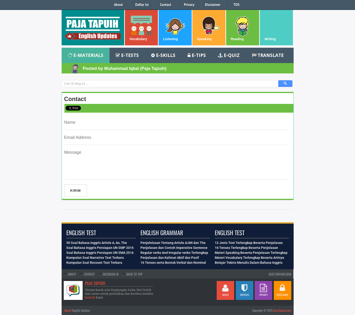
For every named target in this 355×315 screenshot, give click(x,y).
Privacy (189, 4)
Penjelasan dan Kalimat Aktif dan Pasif (169, 258)
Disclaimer (213, 4)
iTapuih (68, 310)
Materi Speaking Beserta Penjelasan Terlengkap (251, 253)
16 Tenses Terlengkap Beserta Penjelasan (246, 248)
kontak (90, 297)
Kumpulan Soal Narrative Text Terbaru (95, 258)
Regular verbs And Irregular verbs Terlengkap (174, 253)
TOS (236, 4)
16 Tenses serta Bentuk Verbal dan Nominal (173, 262)
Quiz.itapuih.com (282, 310)
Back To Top (134, 274)
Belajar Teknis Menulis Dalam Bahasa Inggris (249, 262)
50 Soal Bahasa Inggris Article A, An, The (96, 243)
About (118, 4)
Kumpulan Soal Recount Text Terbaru (94, 262)
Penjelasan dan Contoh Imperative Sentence (173, 248)
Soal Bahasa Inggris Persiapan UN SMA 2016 (100, 253)
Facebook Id (110, 274)
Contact (165, 4)
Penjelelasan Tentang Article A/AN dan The (173, 243)
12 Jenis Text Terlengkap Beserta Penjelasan (249, 243)
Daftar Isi (142, 4)
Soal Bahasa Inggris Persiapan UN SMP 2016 (100, 248)
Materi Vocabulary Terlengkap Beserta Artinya (249, 258)
